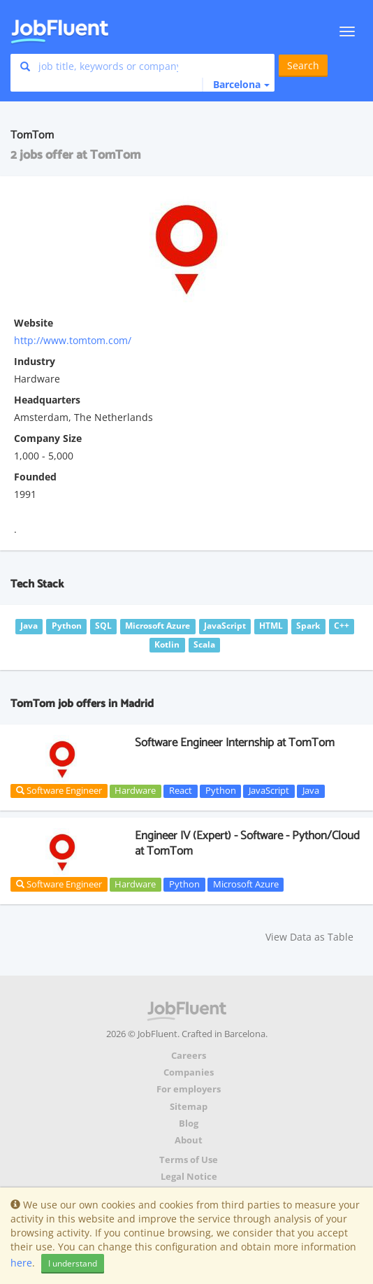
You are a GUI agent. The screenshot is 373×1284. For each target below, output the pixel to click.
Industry (34, 361)
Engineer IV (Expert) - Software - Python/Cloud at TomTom (247, 843)
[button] (236, 85)
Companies (188, 1072)
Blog (188, 1123)
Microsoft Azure (246, 884)
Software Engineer (59, 790)
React (180, 791)
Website (33, 322)
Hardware (135, 791)
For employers (188, 1089)
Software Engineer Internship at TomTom (235, 742)
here (21, 1262)
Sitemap (188, 1107)
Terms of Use (188, 1160)
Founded (35, 476)
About (189, 1140)
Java (310, 791)
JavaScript (269, 791)
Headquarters (47, 399)
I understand (72, 1263)
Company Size (48, 438)
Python (220, 791)
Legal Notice (189, 1177)
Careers (188, 1056)
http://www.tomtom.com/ (72, 340)
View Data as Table (309, 936)
